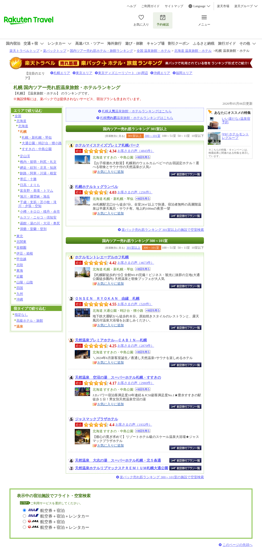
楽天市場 (223, 6)
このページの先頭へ (238, 545)
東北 (19, 236)
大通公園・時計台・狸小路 (42, 143)
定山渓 (25, 156)
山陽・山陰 (24, 282)
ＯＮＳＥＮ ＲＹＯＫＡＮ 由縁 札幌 (107, 298)
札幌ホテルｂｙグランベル (96, 187)
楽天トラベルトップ (24, 51)
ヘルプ (131, 6)
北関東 (21, 242)
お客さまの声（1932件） (133, 424)
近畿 (19, 276)
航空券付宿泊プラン (185, 174)
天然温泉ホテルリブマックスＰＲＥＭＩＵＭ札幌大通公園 (121, 468)
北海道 (21, 121)
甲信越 (21, 259)
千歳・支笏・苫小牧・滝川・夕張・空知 (37, 204)
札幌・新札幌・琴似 (37, 137)
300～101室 (152, 136)
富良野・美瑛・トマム (36, 191)
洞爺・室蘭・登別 (33, 229)
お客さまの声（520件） (134, 304)
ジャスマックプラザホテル (96, 419)
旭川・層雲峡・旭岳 (35, 196)
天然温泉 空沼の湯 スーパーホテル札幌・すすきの (118, 377)
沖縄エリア (162, 73)
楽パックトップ (54, 51)
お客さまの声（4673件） (135, 263)
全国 (18, 116)
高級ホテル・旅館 (29, 320)
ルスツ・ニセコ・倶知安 (38, 217)
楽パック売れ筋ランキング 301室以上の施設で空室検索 (163, 230)
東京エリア (84, 73)
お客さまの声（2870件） (135, 346)
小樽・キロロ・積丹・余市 (40, 211)
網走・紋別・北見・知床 (38, 168)
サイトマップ (174, 6)
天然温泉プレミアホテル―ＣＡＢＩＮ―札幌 (111, 340)
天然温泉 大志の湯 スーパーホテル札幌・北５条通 (118, 460)
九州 (19, 294)
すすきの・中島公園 (37, 149)
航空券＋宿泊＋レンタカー (64, 516)
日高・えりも (30, 185)
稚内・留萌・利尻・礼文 (38, 162)
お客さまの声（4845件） (135, 151)
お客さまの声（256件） (134, 192)
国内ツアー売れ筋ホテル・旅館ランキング (101, 51)
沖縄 (19, 299)
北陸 (19, 265)
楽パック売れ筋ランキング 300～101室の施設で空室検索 (162, 477)
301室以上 (133, 247)
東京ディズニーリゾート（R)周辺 (123, 73)
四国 (19, 288)
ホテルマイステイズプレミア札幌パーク (107, 145)
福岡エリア (184, 73)
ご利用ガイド (150, 6)
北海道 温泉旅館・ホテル (193, 51)
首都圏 (21, 247)
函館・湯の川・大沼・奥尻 (40, 223)
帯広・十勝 (28, 179)
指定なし (21, 315)
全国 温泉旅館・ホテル (154, 51)
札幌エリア (61, 73)
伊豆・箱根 (24, 253)
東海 (19, 270)
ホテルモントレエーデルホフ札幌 (102, 257)
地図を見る (142, 157)
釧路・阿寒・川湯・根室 (38, 173)
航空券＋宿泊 (52, 510)
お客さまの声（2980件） (135, 383)
